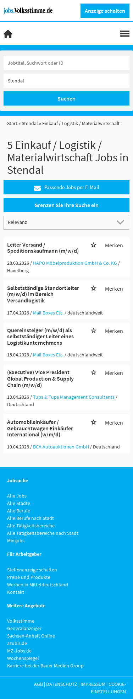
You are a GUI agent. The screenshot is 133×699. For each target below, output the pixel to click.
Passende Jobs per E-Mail (66, 187)
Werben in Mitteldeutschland (37, 584)
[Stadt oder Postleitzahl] (66, 81)
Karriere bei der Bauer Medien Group (45, 665)
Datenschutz (61, 684)
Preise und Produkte (28, 577)
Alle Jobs (17, 496)
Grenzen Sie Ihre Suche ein (66, 205)
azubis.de (17, 643)
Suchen (66, 98)
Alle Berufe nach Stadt (30, 518)
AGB (38, 684)
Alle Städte (18, 503)
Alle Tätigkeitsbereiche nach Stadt (42, 533)
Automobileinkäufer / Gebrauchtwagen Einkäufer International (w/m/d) (40, 428)
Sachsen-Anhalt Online (31, 636)
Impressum (93, 684)
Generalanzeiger (24, 628)
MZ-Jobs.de (19, 650)
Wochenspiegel (23, 658)
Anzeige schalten (105, 10)
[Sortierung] (59, 222)
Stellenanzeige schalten (32, 569)
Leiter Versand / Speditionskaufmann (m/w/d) (43, 247)
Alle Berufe (18, 510)
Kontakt (15, 592)
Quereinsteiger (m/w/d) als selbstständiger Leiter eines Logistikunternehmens (40, 336)
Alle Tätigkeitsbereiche (31, 525)
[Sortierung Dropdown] (122, 222)
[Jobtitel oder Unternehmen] (66, 63)
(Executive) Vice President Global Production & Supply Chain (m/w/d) (40, 378)
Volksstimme (20, 621)
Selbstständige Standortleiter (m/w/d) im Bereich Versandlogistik (43, 294)
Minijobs (15, 540)
